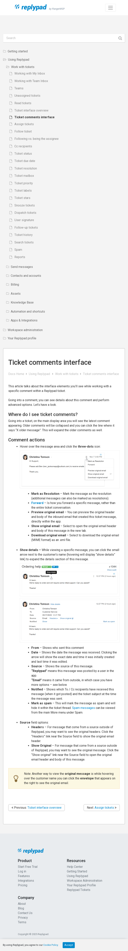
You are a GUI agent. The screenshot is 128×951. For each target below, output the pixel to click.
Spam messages (83, 708)
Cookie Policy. (50, 944)
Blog (21, 908)
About (22, 904)
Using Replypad (40, 374)
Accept (68, 945)
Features (24, 876)
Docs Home (16, 374)
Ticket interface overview (44, 807)
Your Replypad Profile (81, 885)
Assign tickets (104, 807)
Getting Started (77, 871)
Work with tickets (67, 374)
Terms (22, 922)
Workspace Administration (84, 880)
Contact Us (25, 913)
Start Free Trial (27, 867)
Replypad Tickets (78, 890)
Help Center (75, 867)
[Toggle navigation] (110, 8)
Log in (22, 871)
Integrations (26, 880)
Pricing (22, 885)
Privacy (23, 917)
